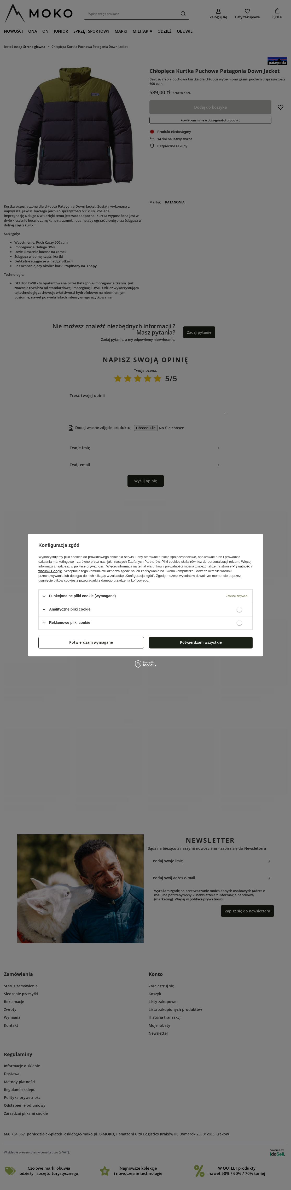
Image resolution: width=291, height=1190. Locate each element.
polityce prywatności (89, 566)
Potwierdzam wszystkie (201, 642)
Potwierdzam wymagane (91, 642)
